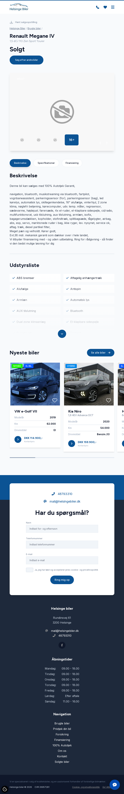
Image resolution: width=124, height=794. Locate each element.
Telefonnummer (34, 538)
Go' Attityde (108, 787)
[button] (100, 143)
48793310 (62, 494)
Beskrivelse (20, 163)
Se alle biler (100, 352)
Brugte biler (34, 28)
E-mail (29, 554)
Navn (28, 522)
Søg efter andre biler (26, 59)
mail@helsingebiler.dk (62, 501)
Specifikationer (46, 163)
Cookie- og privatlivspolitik (86, 787)
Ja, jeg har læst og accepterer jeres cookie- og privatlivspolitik (66, 570)
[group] (62, 112)
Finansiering (72, 163)
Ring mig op (62, 579)
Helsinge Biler (17, 28)
